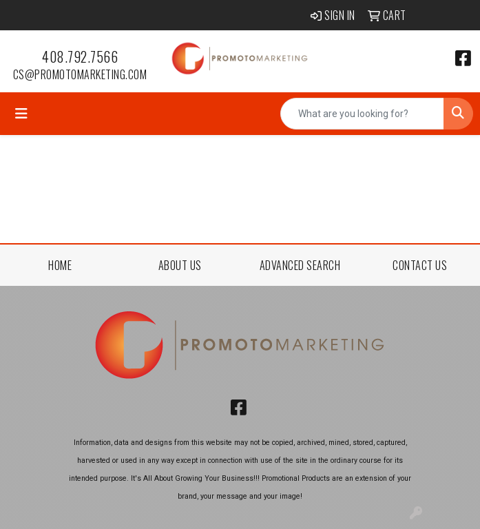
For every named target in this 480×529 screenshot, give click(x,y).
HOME (60, 265)
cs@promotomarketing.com (80, 74)
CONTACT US (420, 265)
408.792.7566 (80, 56)
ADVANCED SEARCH (300, 265)
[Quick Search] (362, 113)
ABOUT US (180, 265)
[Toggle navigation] (21, 113)
